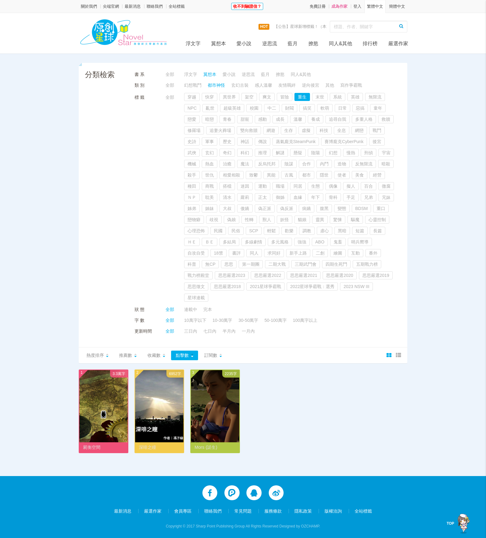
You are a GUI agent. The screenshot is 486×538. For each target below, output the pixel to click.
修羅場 (194, 130)
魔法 (245, 163)
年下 (315, 197)
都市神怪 (216, 85)
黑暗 (342, 230)
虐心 (324, 230)
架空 (249, 96)
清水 (227, 197)
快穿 (209, 96)
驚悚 (337, 219)
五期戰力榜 (367, 264)
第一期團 (250, 264)
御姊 (280, 197)
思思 (228, 264)
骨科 (333, 197)
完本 (207, 309)
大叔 (227, 208)
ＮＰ (192, 197)
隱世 (324, 175)
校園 (254, 108)
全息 (341, 130)
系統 (337, 96)
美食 (359, 175)
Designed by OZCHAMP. (299, 526)
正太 (262, 197)
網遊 (271, 130)
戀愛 (192, 119)
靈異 (320, 219)
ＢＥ (209, 241)
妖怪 (284, 219)
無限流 (375, 96)
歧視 (214, 219)
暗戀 (209, 119)
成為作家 (339, 6)
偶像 (333, 186)
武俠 (192, 152)
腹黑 (324, 208)
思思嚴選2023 (231, 275)
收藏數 (154, 355)
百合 (368, 186)
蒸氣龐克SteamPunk (296, 141)
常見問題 (243, 511)
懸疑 (298, 152)
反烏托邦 (267, 163)
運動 (262, 186)
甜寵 (245, 119)
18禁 (218, 253)
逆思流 (269, 43)
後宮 (377, 141)
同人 (254, 253)
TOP (452, 523)
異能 (271, 175)
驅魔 (355, 219)
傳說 (262, 141)
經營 (377, 175)
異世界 (229, 96)
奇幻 (227, 152)
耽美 (209, 197)
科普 (192, 264)
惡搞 (360, 108)
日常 (342, 108)
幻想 (333, 152)
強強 (302, 241)
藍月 (293, 43)
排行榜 (370, 43)
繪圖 (338, 253)
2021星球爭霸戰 (265, 286)
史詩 (192, 141)
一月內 (248, 331)
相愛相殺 (231, 175)
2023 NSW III (356, 286)
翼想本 (218, 43)
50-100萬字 (275, 320)
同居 (298, 186)
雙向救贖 (249, 130)
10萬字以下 (195, 320)
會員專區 (183, 511)
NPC (192, 108)
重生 (302, 96)
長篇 (377, 230)
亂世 (210, 108)
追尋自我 (337, 119)
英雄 (355, 96)
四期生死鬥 (336, 264)
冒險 (284, 96)
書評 (236, 253)
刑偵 (368, 152)
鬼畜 (338, 241)
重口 (381, 208)
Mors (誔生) (206, 447)
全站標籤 (177, 6)
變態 (342, 208)
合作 (306, 163)
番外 (373, 253)
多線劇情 (253, 241)
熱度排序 (95, 355)
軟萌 (324, 108)
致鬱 (253, 175)
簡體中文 (397, 6)
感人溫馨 (263, 85)
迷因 (245, 186)
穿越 (192, 96)
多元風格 (280, 241)
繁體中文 (375, 6)
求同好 (274, 253)
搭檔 (227, 186)
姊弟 (192, 208)
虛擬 (306, 130)
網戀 (359, 130)
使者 (342, 175)
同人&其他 (340, 43)
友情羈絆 (287, 85)
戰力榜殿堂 (198, 275)
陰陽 (315, 152)
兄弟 (368, 197)
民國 (218, 230)
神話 (245, 141)
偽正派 (264, 208)
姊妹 (209, 208)
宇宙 (386, 152)
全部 (170, 74)
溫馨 (298, 119)
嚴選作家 (398, 43)
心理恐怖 (196, 230)
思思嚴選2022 (267, 275)
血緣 (298, 197)
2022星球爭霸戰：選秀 (312, 286)
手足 (351, 197)
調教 (307, 230)
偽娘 (231, 219)
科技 (324, 130)
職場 (280, 186)
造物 (342, 163)
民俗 (236, 230)
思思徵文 (196, 286)
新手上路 (298, 253)
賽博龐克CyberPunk (344, 141)
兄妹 (386, 197)
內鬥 (324, 163)
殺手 (192, 175)
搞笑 (307, 108)
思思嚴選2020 (339, 275)
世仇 (209, 175)
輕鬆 (271, 230)
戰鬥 (377, 130)
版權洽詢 (333, 511)
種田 (192, 186)
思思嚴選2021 (303, 275)
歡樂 (289, 230)
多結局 (229, 241)
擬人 (351, 186)
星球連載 (196, 297)
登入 (357, 6)
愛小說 (243, 43)
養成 (315, 119)
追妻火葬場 (220, 130)
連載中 (190, 309)
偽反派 (286, 208)
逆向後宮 (310, 85)
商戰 (209, 186)
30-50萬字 (248, 320)
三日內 (190, 331)
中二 (271, 108)
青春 (227, 119)
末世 (320, 96)
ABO (320, 241)
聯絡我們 (155, 6)
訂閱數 (210, 355)
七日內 (209, 331)
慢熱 (351, 152)
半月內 (229, 331)
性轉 (249, 219)
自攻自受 (196, 253)
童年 (377, 108)
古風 (289, 175)
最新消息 (133, 6)
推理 (262, 152)
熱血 (209, 163)
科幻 (245, 152)
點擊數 (182, 355)
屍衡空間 (91, 447)
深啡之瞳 (147, 447)
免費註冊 (318, 6)
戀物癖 (194, 219)
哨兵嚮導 (360, 241)
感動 (262, 119)
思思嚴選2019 (375, 275)
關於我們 (89, 6)
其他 (329, 85)
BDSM (361, 208)
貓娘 (302, 219)
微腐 (386, 186)
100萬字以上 (305, 320)
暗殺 (386, 163)
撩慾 (313, 43)
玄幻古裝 (240, 85)
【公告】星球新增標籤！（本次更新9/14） (312, 26)
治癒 (227, 163)
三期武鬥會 (305, 264)
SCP (253, 230)
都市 (306, 175)
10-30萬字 (222, 320)
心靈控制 (377, 219)
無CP (210, 264)
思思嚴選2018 (227, 286)
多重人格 (364, 119)
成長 (280, 119)
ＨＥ (192, 241)
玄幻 (209, 152)
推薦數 (125, 355)
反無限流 (364, 163)
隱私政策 (303, 511)
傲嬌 (245, 208)
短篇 (360, 230)
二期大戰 (277, 264)
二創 (320, 253)
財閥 (289, 108)
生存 (288, 130)
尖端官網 (111, 6)
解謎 (280, 152)
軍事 (209, 141)
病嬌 (306, 208)
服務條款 (273, 511)
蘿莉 (245, 197)
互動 (355, 253)
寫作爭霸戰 (351, 85)
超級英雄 (232, 108)
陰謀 (289, 163)
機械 (192, 163)
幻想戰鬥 (192, 85)
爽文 (267, 96)
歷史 (227, 141)
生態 (315, 186)
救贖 (386, 119)
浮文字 (193, 43)
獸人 (267, 219)
